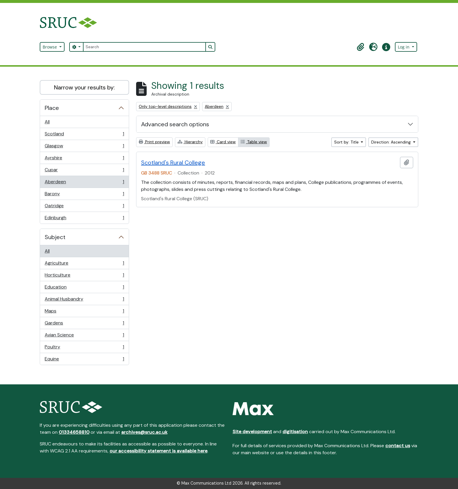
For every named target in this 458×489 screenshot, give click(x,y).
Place (52, 108)
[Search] (144, 47)
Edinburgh (84, 219)
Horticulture (84, 276)
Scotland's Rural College (173, 162)
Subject (55, 237)
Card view (223, 141)
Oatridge (84, 207)
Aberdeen (84, 183)
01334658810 (74, 432)
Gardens (84, 324)
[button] (360, 47)
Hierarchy (190, 141)
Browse (50, 47)
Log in (404, 47)
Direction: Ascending (391, 142)
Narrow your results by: (84, 87)
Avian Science (84, 336)
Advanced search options (175, 124)
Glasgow (84, 147)
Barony (84, 195)
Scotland (84, 135)
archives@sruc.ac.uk (144, 432)
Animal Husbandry (84, 300)
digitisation (295, 431)
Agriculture (84, 264)
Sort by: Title (347, 142)
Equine (84, 360)
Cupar (84, 171)
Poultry (84, 348)
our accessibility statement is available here (158, 451)
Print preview (154, 141)
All (47, 122)
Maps (84, 312)
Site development (252, 431)
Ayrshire (84, 159)
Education (84, 288)
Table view (254, 141)
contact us (397, 446)
